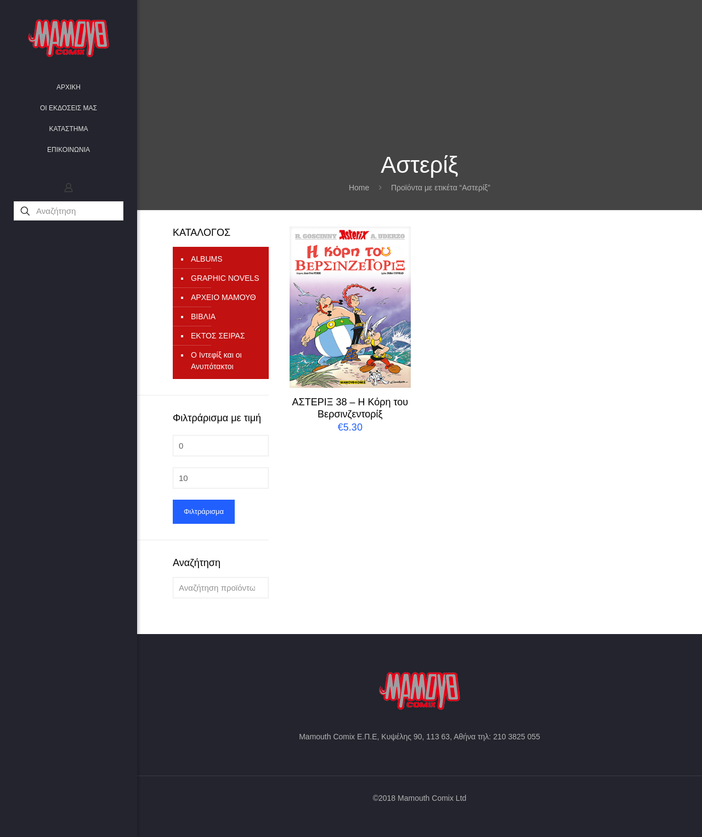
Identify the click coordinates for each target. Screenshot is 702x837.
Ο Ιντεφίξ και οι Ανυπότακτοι (216, 360)
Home (359, 187)
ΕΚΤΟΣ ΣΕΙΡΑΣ (218, 335)
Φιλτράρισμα (204, 511)
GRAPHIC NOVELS (225, 278)
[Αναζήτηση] (68, 210)
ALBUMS (207, 259)
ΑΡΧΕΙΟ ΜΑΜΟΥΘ (223, 297)
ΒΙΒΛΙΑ (203, 316)
